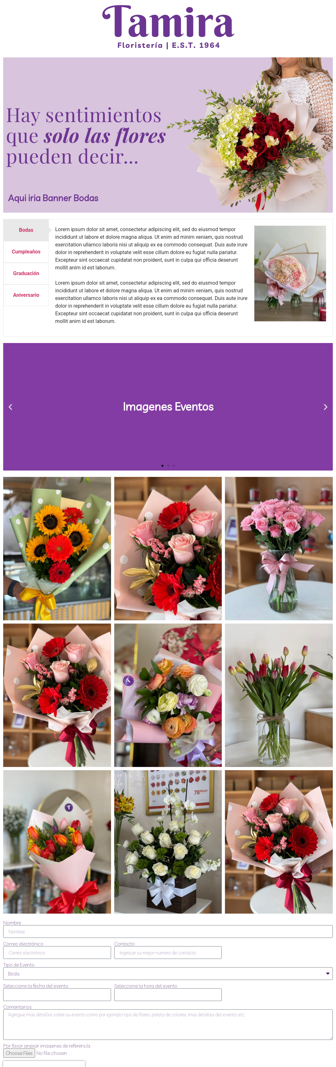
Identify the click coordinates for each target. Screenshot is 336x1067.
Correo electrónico (23, 943)
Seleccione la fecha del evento (35, 985)
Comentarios (17, 1006)
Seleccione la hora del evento (145, 985)
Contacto (124, 943)
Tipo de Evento (18, 964)
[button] (10, 407)
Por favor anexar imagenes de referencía (46, 1045)
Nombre (12, 922)
